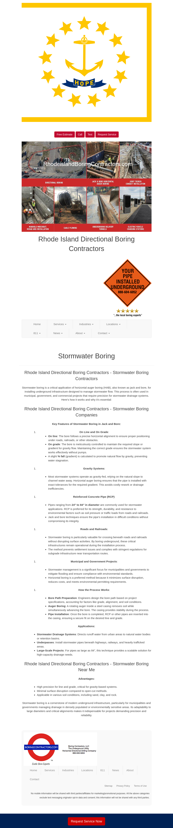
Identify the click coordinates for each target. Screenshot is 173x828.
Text (90, 134)
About (80, 333)
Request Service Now (86, 821)
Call (80, 134)
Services (60, 324)
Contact (104, 333)
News (58, 333)
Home (37, 324)
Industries (86, 324)
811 (37, 333)
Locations (113, 324)
